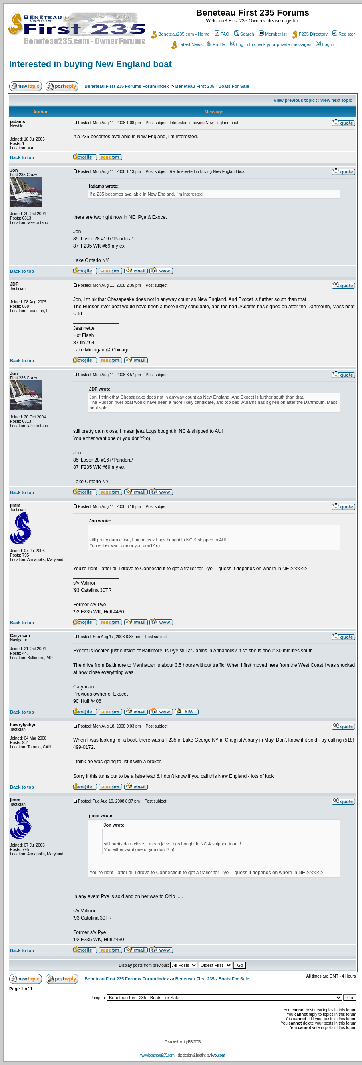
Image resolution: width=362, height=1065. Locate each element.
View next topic (336, 100)
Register (343, 34)
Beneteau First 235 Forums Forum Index (126, 86)
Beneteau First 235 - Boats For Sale (212, 86)
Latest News (187, 44)
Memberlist (273, 34)
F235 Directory (310, 34)
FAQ (222, 34)
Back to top (22, 157)
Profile (216, 44)
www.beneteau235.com (157, 1055)
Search (244, 34)
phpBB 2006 (192, 1042)
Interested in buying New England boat (90, 64)
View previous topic (294, 100)
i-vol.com (218, 1055)
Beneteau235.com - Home (180, 34)
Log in (325, 44)
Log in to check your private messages (271, 44)
